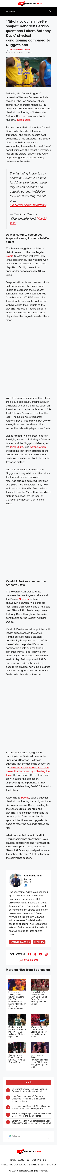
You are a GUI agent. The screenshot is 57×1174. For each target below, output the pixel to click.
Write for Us (49, 1165)
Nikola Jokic (23, 120)
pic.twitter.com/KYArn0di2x (28, 205)
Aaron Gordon (38, 447)
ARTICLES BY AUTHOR (20, 942)
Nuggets (24, 599)
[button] (50, 11)
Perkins (25, 798)
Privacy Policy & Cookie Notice (20, 1165)
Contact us (39, 1160)
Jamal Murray (16, 447)
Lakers (9, 256)
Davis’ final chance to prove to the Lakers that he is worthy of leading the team (28, 771)
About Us (23, 1160)
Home (12, 1160)
